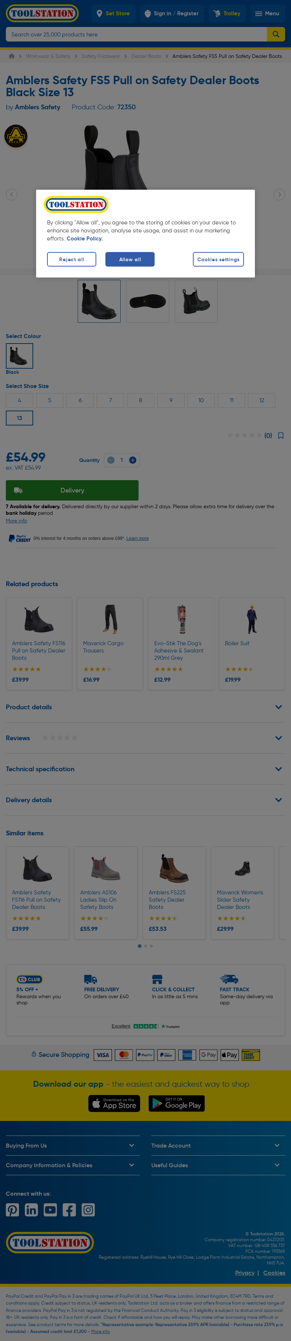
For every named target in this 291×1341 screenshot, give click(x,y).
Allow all (130, 259)
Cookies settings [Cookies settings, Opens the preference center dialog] (218, 259)
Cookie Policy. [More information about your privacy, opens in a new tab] (85, 238)
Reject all (71, 259)
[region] (145, 234)
